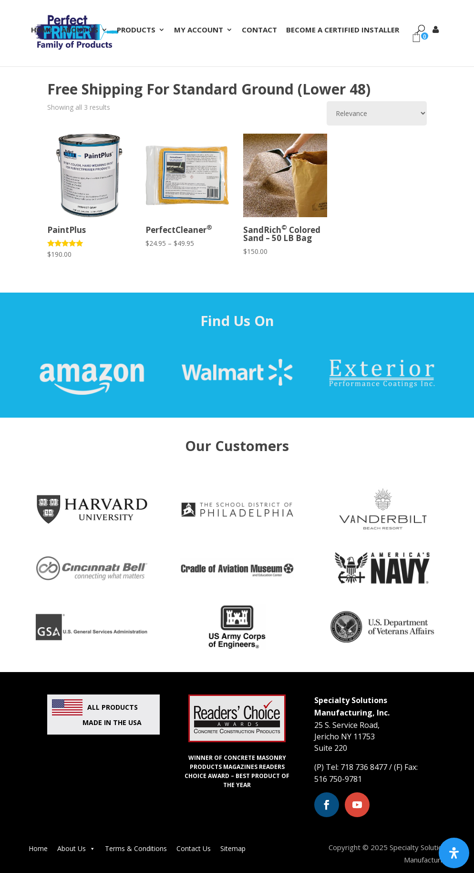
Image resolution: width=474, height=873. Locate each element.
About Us (80, 30)
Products (136, 30)
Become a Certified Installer (342, 30)
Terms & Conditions (136, 848)
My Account (198, 30)
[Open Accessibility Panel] (454, 853)
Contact (259, 30)
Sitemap (233, 848)
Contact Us (193, 848)
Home (41, 30)
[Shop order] (377, 113)
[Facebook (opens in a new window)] (326, 804)
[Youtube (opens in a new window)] (357, 804)
